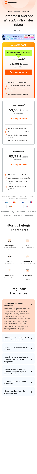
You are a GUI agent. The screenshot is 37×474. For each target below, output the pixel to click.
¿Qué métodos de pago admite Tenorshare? (16, 304)
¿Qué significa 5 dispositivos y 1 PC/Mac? (16, 348)
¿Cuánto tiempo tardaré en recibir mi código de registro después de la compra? (15, 371)
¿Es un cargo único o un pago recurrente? (15, 382)
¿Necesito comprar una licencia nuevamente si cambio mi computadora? (16, 359)
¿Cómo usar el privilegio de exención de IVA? (14, 392)
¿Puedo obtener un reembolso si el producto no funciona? (16, 338)
